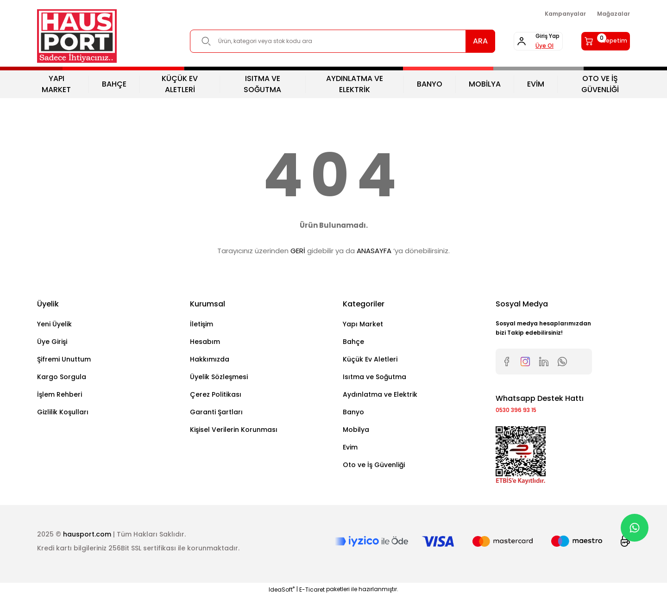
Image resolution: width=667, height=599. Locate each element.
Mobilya (356, 429)
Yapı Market (363, 324)
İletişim (201, 324)
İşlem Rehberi (59, 394)
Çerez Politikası (215, 394)
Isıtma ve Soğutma (374, 376)
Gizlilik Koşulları (62, 412)
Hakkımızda (209, 359)
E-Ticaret (312, 592)
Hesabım (205, 341)
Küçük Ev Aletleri (370, 359)
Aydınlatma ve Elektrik (380, 394)
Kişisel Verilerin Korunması (233, 429)
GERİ (297, 251)
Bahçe (353, 341)
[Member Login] (507, 41)
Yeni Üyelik (54, 324)
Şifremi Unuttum (64, 359)
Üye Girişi (52, 341)
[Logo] (77, 36)
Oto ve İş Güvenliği (374, 464)
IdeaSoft (282, 592)
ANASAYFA (374, 251)
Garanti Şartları (216, 412)
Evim (350, 447)
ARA (439, 41)
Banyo (353, 412)
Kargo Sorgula (61, 376)
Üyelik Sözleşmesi (219, 376)
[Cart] (596, 41)
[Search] (322, 41)
